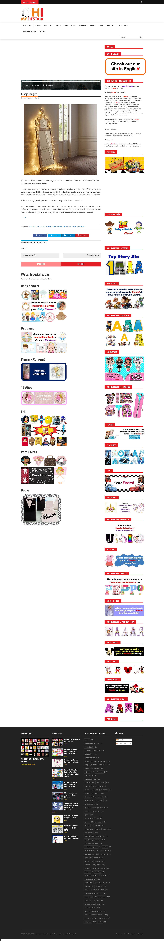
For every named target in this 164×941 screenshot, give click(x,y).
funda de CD (89, 804)
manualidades (89, 850)
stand (86, 900)
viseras (104, 918)
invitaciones (88, 833)
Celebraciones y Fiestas (66, 25)
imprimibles (89, 829)
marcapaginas (89, 854)
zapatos (99, 922)
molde (96, 858)
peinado (87, 872)
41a (37, 226)
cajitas (87, 772)
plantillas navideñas (91, 876)
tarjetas (87, 904)
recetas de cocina (90, 879)
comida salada (89, 783)
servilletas (101, 890)
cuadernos (88, 786)
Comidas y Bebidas (87, 25)
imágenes (102, 829)
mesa (86, 858)
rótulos (87, 886)
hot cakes (98, 825)
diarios (105, 790)
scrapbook (88, 890)
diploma (87, 793)
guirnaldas (98, 822)
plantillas (98, 872)
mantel (105, 847)
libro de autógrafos (91, 847)
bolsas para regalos (99, 765)
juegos (102, 836)
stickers (96, 900)
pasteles (102, 868)
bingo (87, 765)
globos (87, 815)
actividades (47, 226)
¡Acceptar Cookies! (128, 933)
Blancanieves (57, 226)
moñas (87, 861)
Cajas (101, 25)
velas (95, 918)
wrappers (88, 922)
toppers (87, 911)
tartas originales (90, 908)
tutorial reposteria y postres (94, 915)
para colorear (89, 868)
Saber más (143, 933)
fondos (100, 800)
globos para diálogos (92, 818)
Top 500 (42, 31)
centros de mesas (90, 779)
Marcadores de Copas (92, 743)
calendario (99, 772)
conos (102, 783)
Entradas (120, 740)
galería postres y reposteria (94, 808)
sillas (100, 893)
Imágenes (110, 25)
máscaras (88, 865)
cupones (100, 786)
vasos (87, 918)
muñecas (97, 861)
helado (87, 825)
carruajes (88, 776)
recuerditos (88, 883)
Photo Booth (89, 747)
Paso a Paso (123, 25)
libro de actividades (91, 843)
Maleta (87, 740)
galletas (97, 811)
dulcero (87, 797)
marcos (102, 854)
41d (41, 226)
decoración (67, 226)
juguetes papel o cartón (92, 840)
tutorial (99, 911)
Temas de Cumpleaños (44, 25)
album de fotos (90, 758)
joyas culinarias (90, 836)
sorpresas (88, 897)
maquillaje (103, 850)
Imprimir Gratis (29, 31)
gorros (87, 822)
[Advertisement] (61, 61)
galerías (87, 811)
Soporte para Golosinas (92, 751)
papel (99, 865)
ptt (25, 218)
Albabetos (27, 25)
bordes (96, 768)
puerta (105, 876)
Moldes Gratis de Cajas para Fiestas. (32, 760)
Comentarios (121, 744)
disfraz (97, 793)
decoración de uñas (91, 790)
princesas (35, 85)
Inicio (26, 85)
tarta (98, 904)
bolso (87, 768)
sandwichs (99, 886)
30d (33, 226)
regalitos (102, 883)
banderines (88, 761)
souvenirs (101, 897)
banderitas (101, 761)
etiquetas (88, 800)
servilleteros (89, 893)
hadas (74, 226)
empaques (100, 797)
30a (30, 226)
